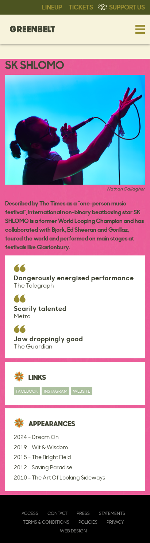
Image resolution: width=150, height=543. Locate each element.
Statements (112, 513)
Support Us (127, 6)
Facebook (27, 391)
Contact (57, 513)
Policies (87, 522)
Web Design (73, 531)
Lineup (52, 6)
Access (30, 513)
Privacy (115, 522)
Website (81, 391)
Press (83, 513)
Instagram (55, 391)
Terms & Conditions (46, 522)
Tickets (81, 6)
